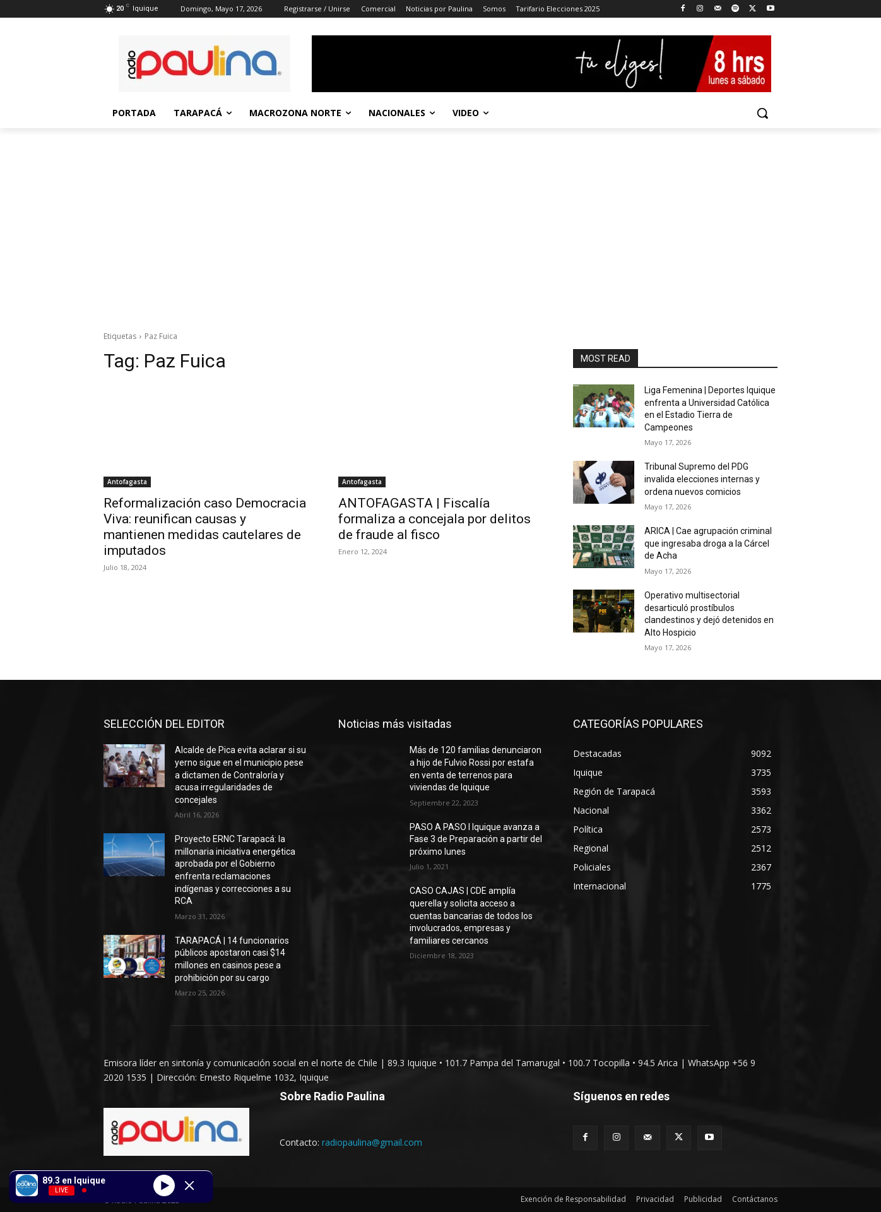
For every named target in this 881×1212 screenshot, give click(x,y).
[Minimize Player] (189, 1185)
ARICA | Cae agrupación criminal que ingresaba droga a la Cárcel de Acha (708, 543)
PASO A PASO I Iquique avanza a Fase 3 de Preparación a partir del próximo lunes (476, 839)
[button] (762, 113)
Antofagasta (127, 481)
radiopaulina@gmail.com (372, 1142)
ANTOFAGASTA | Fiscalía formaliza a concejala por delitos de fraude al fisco (434, 519)
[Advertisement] (440, 222)
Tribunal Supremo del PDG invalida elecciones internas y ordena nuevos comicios (702, 478)
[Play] (164, 1185)
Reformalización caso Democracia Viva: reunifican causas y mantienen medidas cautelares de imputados (204, 527)
